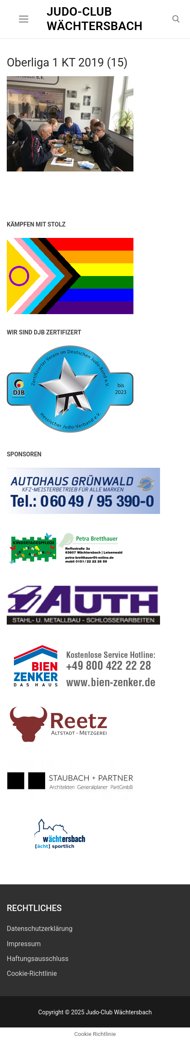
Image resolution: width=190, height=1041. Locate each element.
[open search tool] (176, 19)
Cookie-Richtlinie (32, 973)
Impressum (24, 944)
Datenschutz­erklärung (40, 929)
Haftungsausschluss (37, 959)
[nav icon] (23, 19)
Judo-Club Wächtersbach (95, 19)
